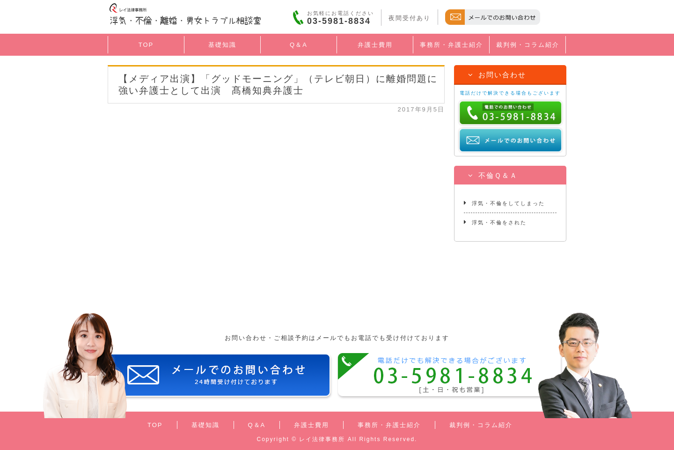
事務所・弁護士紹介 (451, 44)
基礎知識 (222, 44)
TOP (146, 44)
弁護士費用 (375, 44)
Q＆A (299, 44)
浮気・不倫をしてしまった (504, 202)
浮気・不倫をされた (495, 222)
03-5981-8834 (339, 21)
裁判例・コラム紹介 (527, 44)
